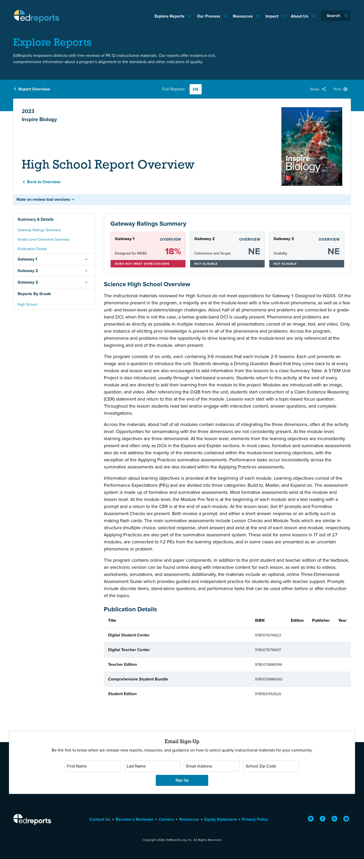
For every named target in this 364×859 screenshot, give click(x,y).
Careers (166, 819)
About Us (300, 16)
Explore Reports (169, 16)
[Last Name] (152, 766)
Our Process (209, 16)
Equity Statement (220, 819)
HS (196, 89)
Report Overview (34, 89)
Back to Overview (43, 181)
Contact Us (99, 819)
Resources (243, 16)
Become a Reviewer (134, 819)
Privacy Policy (255, 819)
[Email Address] (212, 766)
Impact (272, 16)
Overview (170, 239)
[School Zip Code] (271, 766)
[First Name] (93, 766)
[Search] (335, 15)
